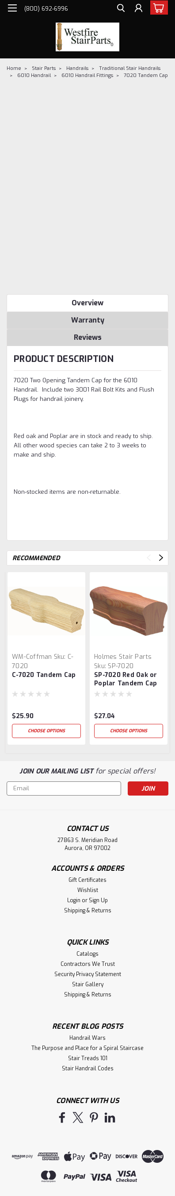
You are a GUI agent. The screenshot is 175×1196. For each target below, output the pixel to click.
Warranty (87, 320)
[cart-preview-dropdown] (157, 7)
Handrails (77, 68)
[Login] (138, 9)
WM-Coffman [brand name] (32, 657)
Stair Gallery (87, 984)
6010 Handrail (34, 75)
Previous (148, 557)
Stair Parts (44, 68)
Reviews (88, 337)
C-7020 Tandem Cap (44, 675)
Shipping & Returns (87, 910)
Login (73, 900)
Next (161, 557)
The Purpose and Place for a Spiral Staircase (87, 1048)
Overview (87, 303)
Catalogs (87, 954)
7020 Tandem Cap (146, 75)
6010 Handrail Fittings (87, 75)
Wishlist (87, 890)
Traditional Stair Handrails (129, 68)
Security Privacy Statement (87, 974)
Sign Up (98, 900)
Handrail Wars (87, 1038)
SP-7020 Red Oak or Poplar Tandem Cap (125, 679)
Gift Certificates (87, 880)
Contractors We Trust (88, 964)
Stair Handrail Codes (88, 1068)
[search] (120, 9)
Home (14, 68)
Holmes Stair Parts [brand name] (123, 657)
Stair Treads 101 (87, 1058)
